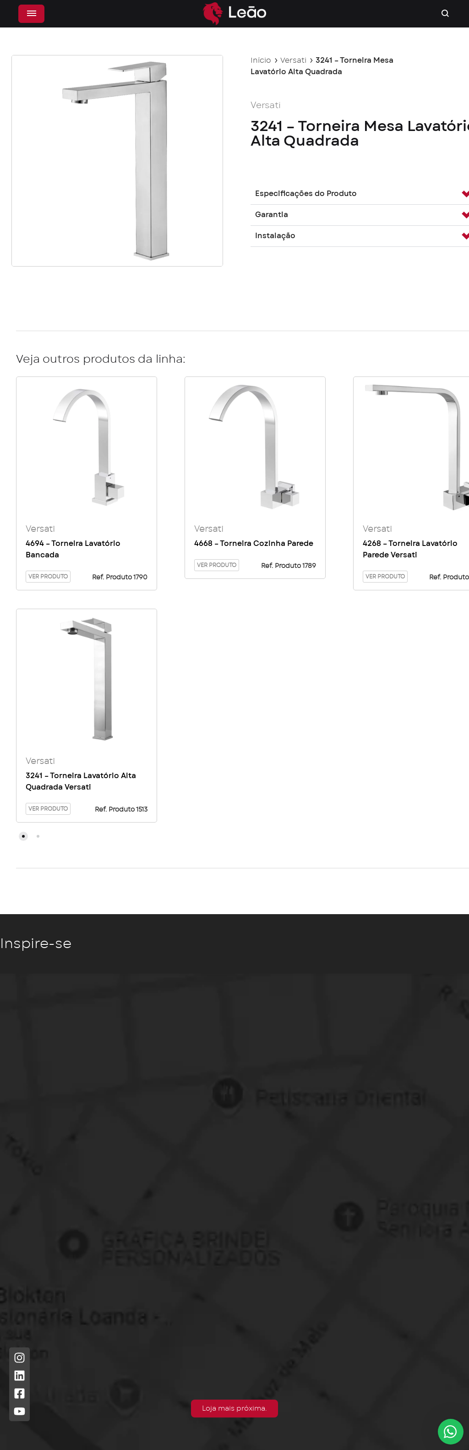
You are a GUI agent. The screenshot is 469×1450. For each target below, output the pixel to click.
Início (261, 60)
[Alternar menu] (33, 13)
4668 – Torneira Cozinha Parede (253, 544)
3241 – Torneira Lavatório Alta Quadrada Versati (81, 782)
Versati (293, 60)
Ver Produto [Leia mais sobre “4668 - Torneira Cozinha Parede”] (216, 565)
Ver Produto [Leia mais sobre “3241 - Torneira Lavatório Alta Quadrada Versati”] (48, 809)
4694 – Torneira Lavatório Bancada (73, 549)
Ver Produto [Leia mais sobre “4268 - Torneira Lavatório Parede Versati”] (385, 577)
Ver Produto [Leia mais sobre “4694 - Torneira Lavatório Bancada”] (48, 577)
